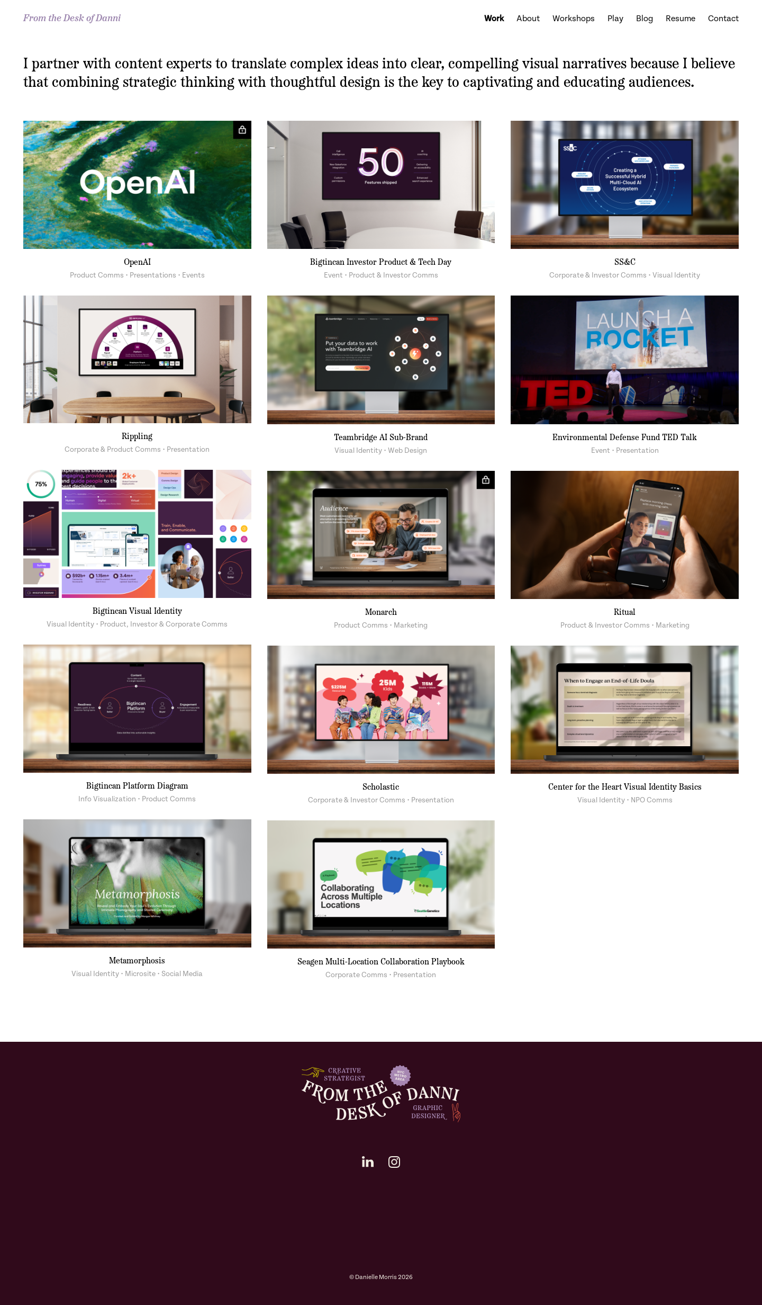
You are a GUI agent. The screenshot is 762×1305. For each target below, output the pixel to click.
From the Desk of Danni (72, 19)
